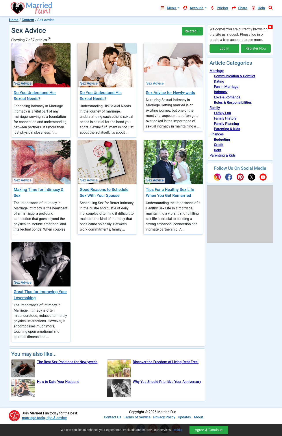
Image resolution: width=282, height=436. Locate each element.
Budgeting (222, 139)
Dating (219, 81)
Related (191, 31)
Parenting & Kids (227, 129)
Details (177, 430)
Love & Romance (227, 97)
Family (215, 108)
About (198, 417)
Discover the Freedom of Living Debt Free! (166, 362)
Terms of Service (137, 417)
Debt (217, 150)
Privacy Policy (164, 417)
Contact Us (112, 417)
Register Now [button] (255, 48)
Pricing (219, 8)
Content (28, 20)
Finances (217, 134)
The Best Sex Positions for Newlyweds (67, 362)
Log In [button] (224, 48)
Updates (184, 417)
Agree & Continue (209, 430)
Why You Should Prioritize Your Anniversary (167, 382)
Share (239, 8)
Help (258, 8)
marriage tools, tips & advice (44, 418)
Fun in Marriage (226, 87)
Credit (218, 145)
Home (14, 20)
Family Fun (222, 113)
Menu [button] (168, 8)
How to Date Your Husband (58, 382)
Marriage (217, 71)
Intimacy (221, 92)
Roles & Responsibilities (233, 102)
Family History (225, 118)
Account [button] (193, 8)
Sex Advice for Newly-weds (170, 92)
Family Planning (226, 124)
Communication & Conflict (234, 76)
